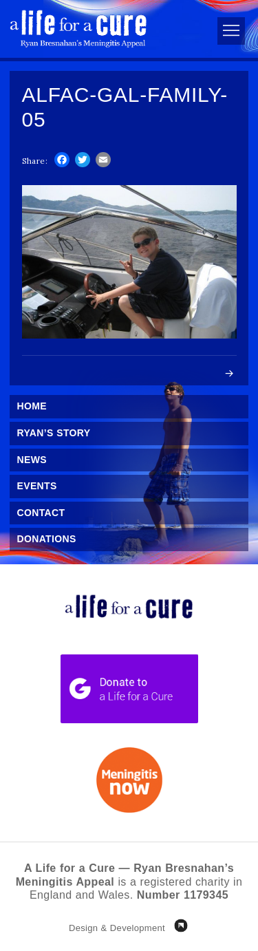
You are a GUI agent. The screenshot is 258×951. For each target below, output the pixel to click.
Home (32, 406)
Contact (41, 512)
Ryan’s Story (54, 432)
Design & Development (117, 928)
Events (37, 485)
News (32, 459)
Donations (46, 538)
